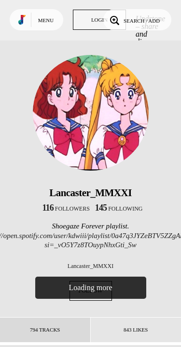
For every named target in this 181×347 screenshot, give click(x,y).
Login (99, 20)
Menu (46, 20)
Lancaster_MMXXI (90, 266)
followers (66, 208)
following (119, 208)
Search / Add (134, 20)
